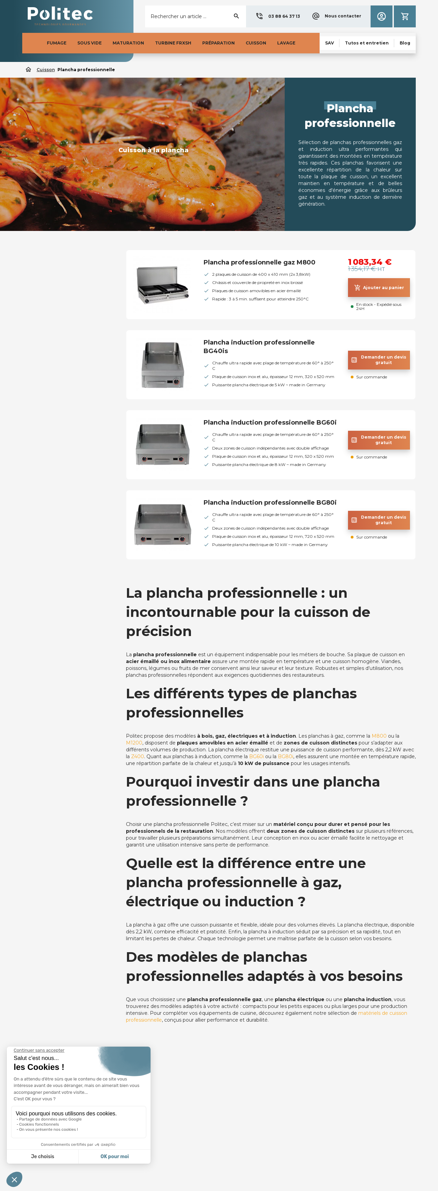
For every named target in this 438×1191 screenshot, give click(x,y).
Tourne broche (46, 292)
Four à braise (44, 280)
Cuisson (41, 254)
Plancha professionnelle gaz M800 (259, 262)
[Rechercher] (195, 16)
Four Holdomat (47, 327)
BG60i (256, 756)
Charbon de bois (48, 315)
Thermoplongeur (49, 339)
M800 (379, 736)
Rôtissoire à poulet (51, 304)
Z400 (137, 756)
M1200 (134, 743)
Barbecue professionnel (57, 269)
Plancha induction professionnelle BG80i (270, 502)
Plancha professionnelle (61, 362)
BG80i (285, 756)
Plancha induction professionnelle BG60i (270, 422)
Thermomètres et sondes (59, 350)
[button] (277, 16)
